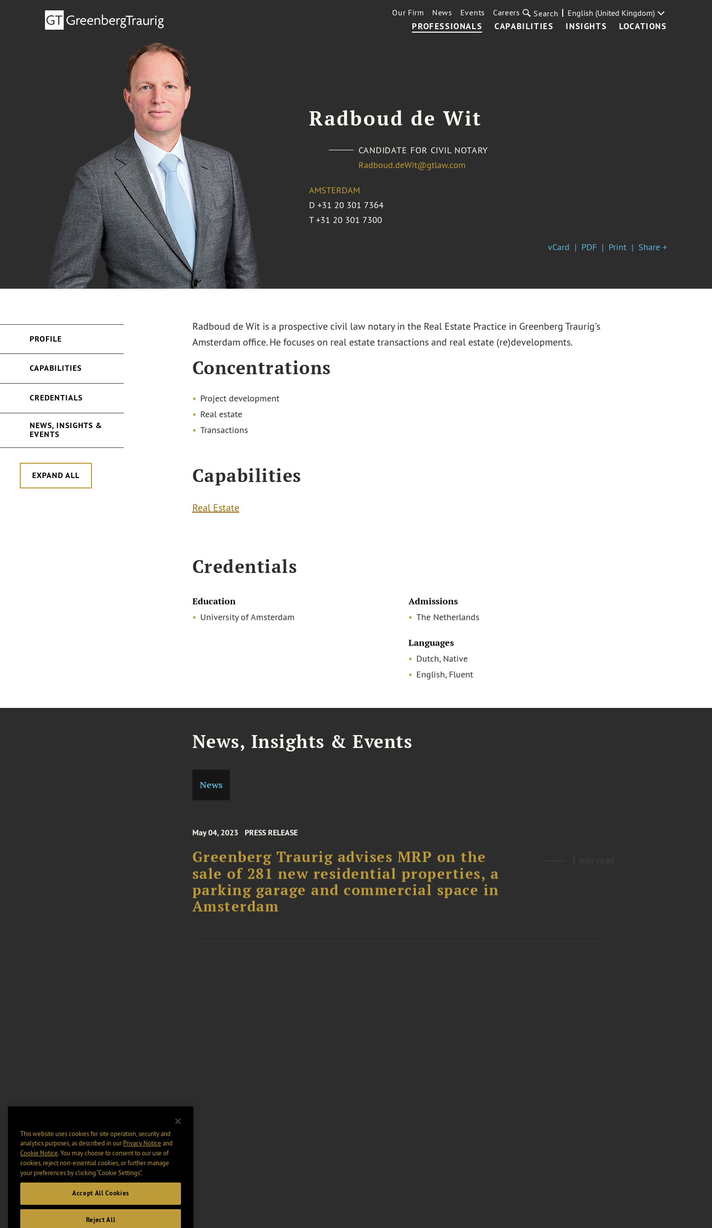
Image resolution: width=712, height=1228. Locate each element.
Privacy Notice (142, 1152)
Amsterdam (334, 190)
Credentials (56, 398)
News (442, 12)
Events (472, 12)
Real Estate (215, 509)
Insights (586, 27)
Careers (506, 12)
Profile (46, 339)
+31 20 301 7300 (349, 219)
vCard (559, 247)
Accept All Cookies (100, 1202)
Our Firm (408, 12)
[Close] (178, 1131)
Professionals (447, 27)
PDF (589, 247)
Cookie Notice (39, 1162)
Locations (643, 27)
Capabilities (523, 27)
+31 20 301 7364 (350, 205)
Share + (652, 247)
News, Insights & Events (66, 429)
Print (617, 247)
